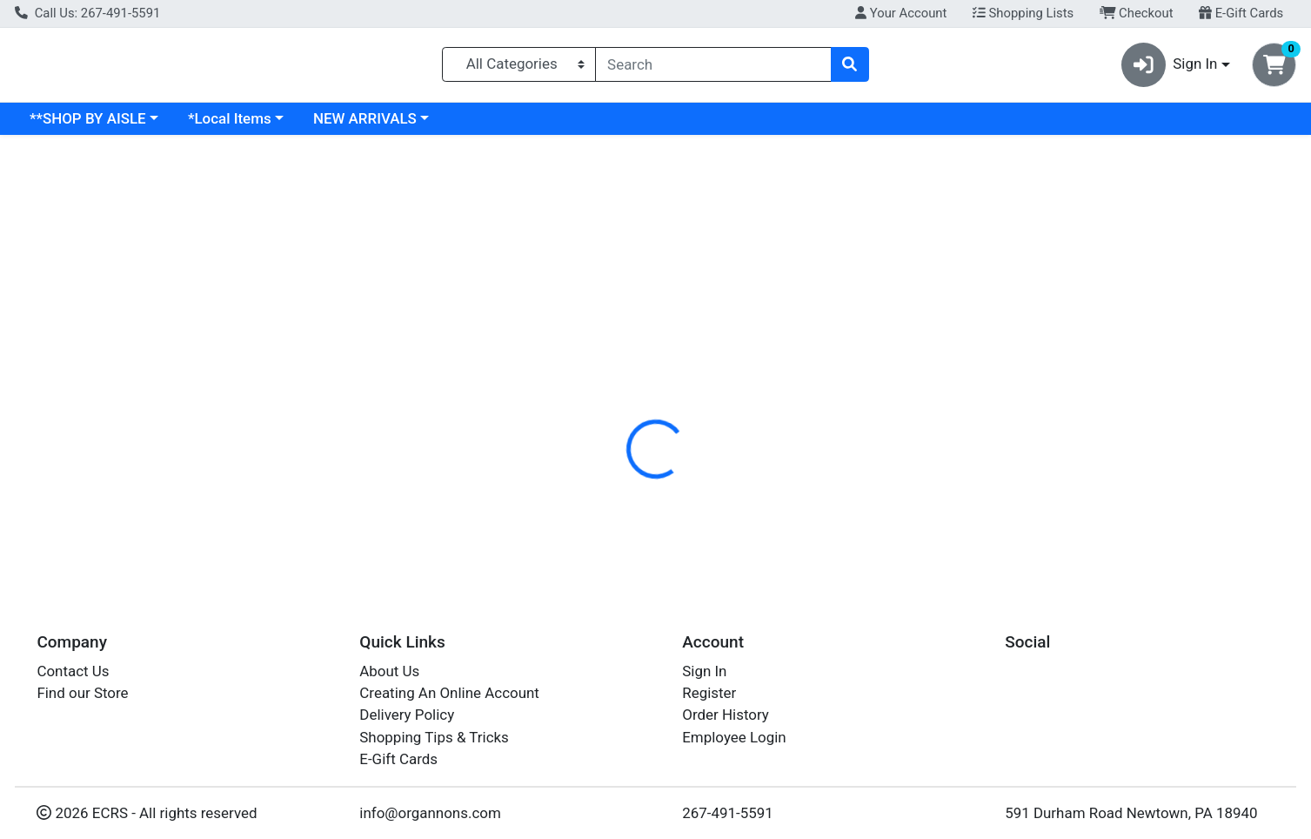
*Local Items (380, 125)
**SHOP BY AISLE (238, 125)
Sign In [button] (1169, 68)
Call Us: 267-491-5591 (87, 13)
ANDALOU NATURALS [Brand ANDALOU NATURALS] (795, 488)
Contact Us (73, 671)
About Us (389, 671)
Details (595, 378)
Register (709, 692)
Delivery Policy (406, 714)
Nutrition (672, 378)
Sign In (704, 671)
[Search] (713, 67)
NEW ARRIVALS (515, 125)
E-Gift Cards (1241, 13)
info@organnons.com (430, 813)
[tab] (595, 377)
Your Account (900, 13)
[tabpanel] (928, 485)
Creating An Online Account (449, 692)
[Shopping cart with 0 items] (1274, 68)
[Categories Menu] (519, 67)
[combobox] (713, 67)
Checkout (1137, 13)
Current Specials (84, 125)
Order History (725, 714)
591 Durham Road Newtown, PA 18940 (1131, 813)
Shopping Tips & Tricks (434, 737)
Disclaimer (760, 378)
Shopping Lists (1023, 13)
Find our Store (82, 692)
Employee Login (734, 737)
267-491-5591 (727, 813)
